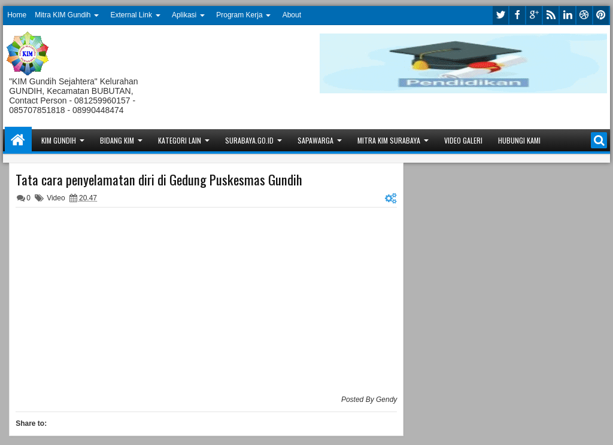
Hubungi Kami (519, 140)
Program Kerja (239, 15)
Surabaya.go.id (249, 140)
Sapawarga (315, 140)
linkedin (567, 15)
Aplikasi (184, 15)
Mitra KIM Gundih (62, 15)
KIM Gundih (58, 140)
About (292, 15)
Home (16, 15)
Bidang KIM (117, 140)
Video (56, 198)
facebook (517, 15)
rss (551, 15)
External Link (131, 15)
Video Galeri (463, 140)
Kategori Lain (179, 140)
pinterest (601, 15)
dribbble (584, 15)
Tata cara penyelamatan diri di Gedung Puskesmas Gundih (159, 179)
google (534, 15)
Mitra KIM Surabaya (388, 140)
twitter (500, 15)
